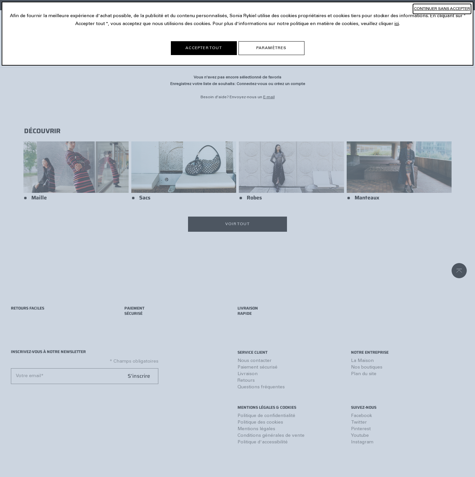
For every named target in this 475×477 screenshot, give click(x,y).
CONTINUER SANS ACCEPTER (442, 9)
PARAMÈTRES (271, 48)
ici (397, 24)
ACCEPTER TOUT (203, 48)
